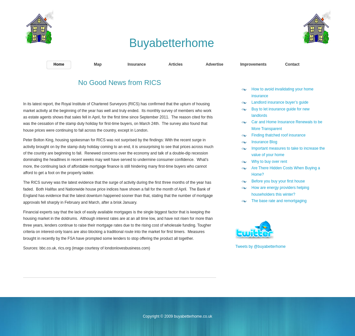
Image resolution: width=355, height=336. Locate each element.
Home (58, 64)
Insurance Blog (264, 142)
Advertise (214, 64)
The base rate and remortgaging (278, 201)
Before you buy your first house (278, 181)
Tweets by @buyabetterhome (260, 246)
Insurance (137, 64)
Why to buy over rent (269, 161)
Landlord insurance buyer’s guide (279, 102)
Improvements (253, 64)
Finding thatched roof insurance (278, 135)
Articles (175, 64)
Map (98, 64)
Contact (292, 64)
